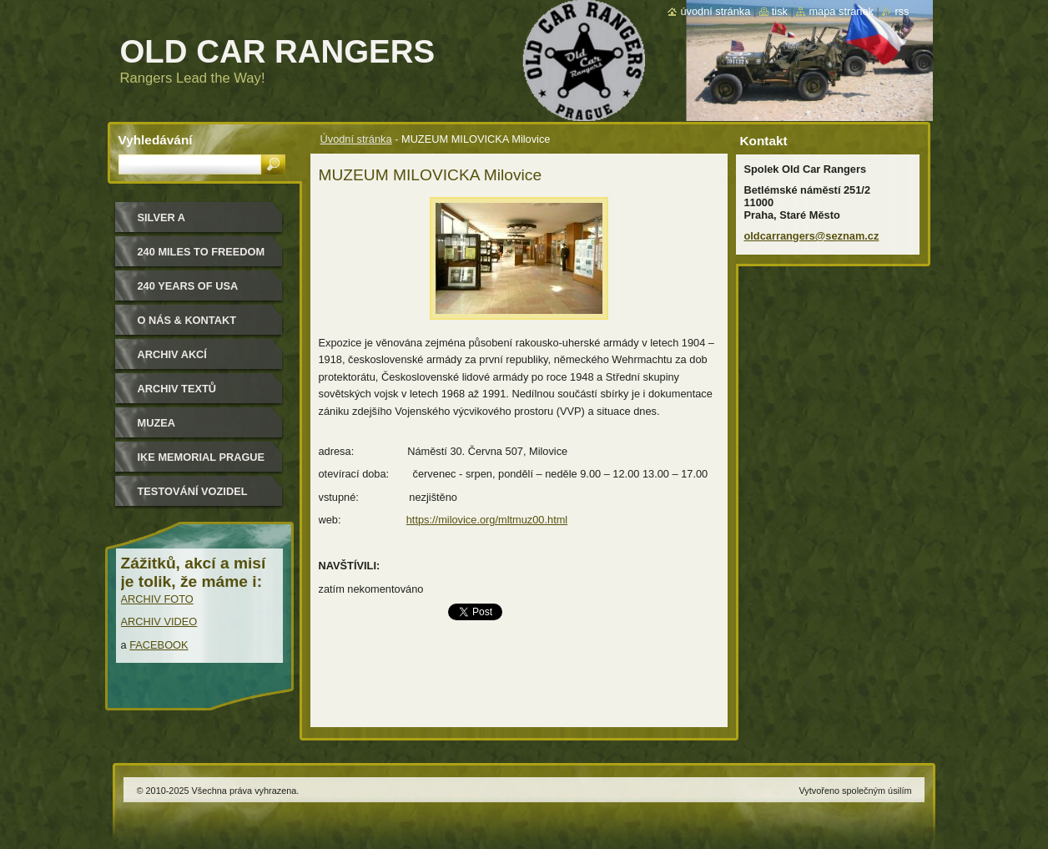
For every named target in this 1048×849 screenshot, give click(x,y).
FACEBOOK (158, 645)
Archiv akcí (172, 354)
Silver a (162, 217)
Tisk (780, 11)
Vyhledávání (155, 140)
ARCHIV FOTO (157, 599)
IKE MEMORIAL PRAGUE (201, 457)
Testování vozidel (193, 491)
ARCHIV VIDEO (159, 621)
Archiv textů (177, 388)
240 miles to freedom (201, 251)
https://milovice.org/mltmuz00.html (486, 519)
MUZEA (157, 423)
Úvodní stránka (356, 139)
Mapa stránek (841, 11)
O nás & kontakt (187, 320)
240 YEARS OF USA (188, 286)
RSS (901, 11)
